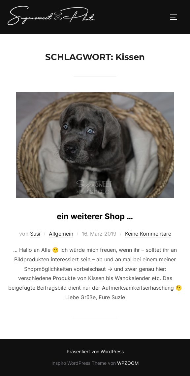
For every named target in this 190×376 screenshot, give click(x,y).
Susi (35, 233)
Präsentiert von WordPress (95, 351)
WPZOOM (128, 363)
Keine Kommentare (148, 233)
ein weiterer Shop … (95, 216)
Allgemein (61, 233)
